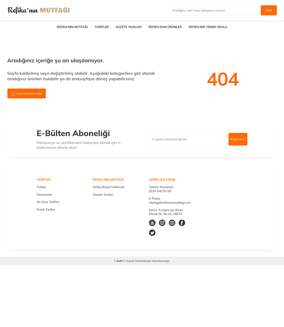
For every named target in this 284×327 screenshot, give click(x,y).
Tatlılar (41, 187)
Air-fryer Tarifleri (48, 202)
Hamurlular (44, 194)
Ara (269, 10)
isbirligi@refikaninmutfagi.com (170, 202)
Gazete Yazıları (103, 194)
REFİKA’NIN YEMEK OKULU (208, 27)
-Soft (118, 261)
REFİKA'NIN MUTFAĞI (72, 27)
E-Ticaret (128, 261)
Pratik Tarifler (46, 209)
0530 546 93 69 (160, 191)
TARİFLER (102, 27)
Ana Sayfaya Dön (26, 93)
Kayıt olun (238, 139)
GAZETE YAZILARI (128, 27)
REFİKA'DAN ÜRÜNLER (165, 27)
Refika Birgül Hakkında (108, 187)
